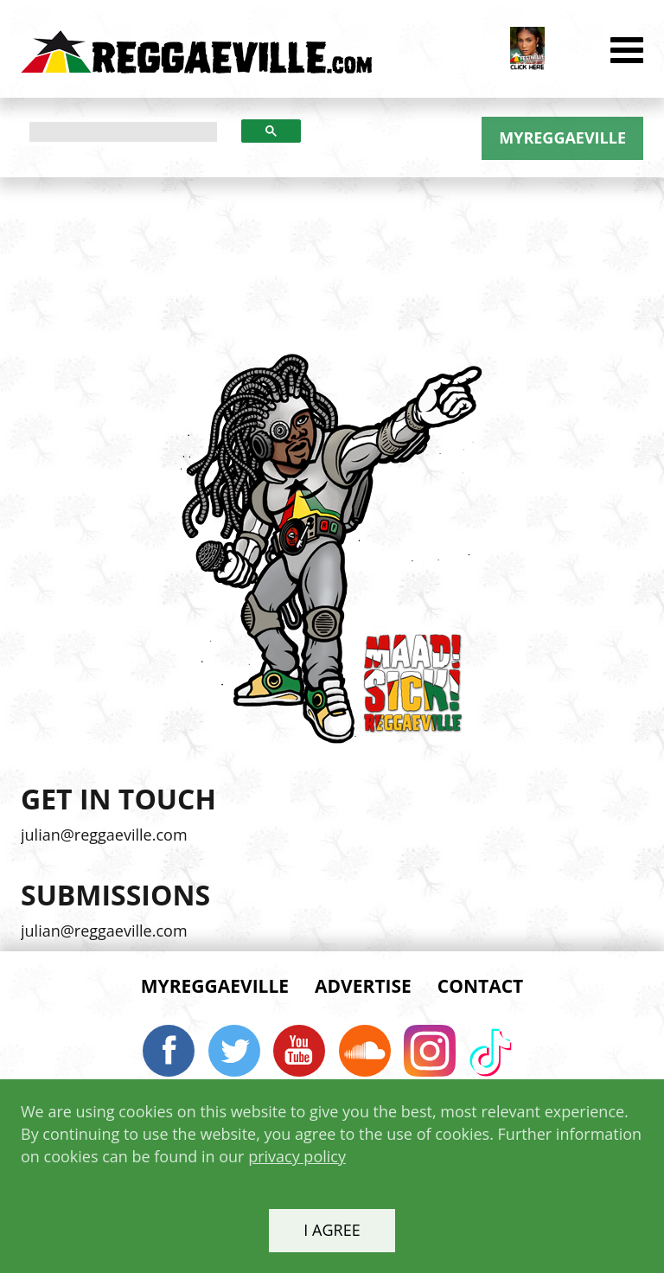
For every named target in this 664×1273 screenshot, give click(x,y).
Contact (480, 986)
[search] (123, 132)
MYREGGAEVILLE (562, 137)
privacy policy (297, 1156)
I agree (331, 1229)
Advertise (363, 986)
